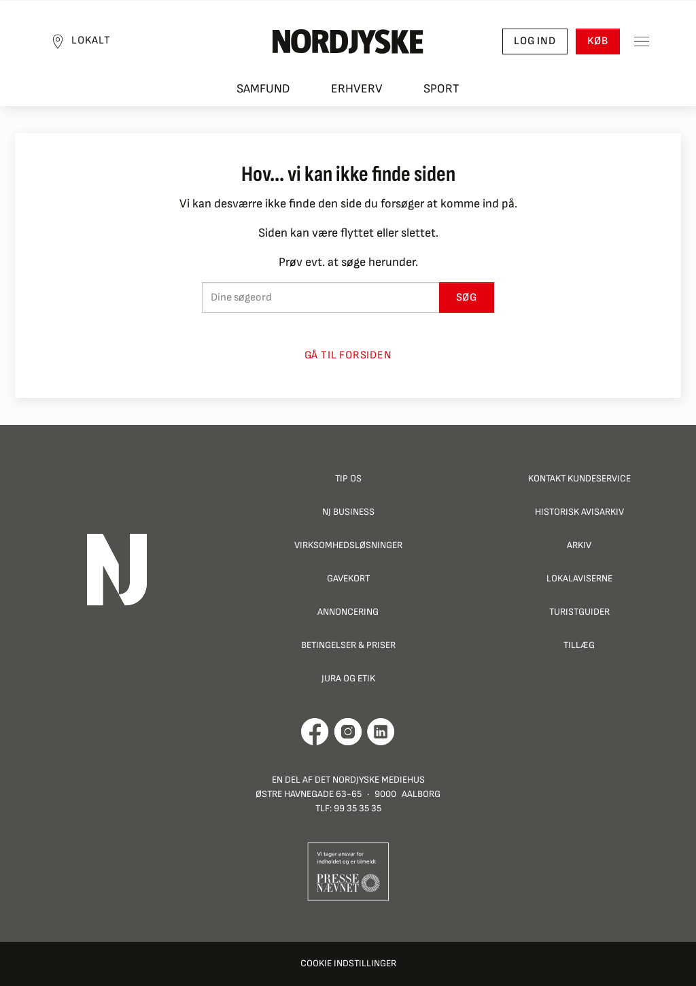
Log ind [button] (535, 41)
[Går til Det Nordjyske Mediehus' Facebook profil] (315, 731)
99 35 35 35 (357, 808)
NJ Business (348, 511)
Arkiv (579, 545)
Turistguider (579, 611)
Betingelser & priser (348, 645)
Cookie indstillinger (348, 963)
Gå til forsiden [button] (348, 355)
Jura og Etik (348, 678)
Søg (466, 297)
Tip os (348, 478)
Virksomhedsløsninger (348, 545)
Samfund (263, 89)
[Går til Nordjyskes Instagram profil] (348, 731)
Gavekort (348, 578)
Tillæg (579, 645)
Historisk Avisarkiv (579, 511)
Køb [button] (597, 41)
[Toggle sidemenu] (641, 41)
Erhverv (357, 89)
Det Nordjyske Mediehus (370, 779)
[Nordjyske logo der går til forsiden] (348, 41)
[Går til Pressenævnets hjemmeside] (348, 871)
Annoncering (348, 611)
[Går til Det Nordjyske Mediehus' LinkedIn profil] (381, 731)
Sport (441, 89)
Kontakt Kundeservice (579, 478)
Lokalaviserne (579, 578)
